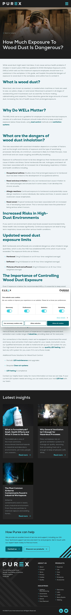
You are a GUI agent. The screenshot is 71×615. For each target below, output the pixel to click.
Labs (58, 592)
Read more (25, 455)
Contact (42, 569)
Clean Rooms (44, 596)
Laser (58, 595)
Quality (42, 580)
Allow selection (35, 323)
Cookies (42, 577)
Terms (41, 572)
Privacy (42, 574)
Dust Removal (44, 601)
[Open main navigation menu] (67, 4)
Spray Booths (61, 597)
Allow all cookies (58, 323)
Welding (59, 600)
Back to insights (9, 33)
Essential (60, 567)
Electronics (60, 589)
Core (58, 572)
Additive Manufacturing (44, 590)
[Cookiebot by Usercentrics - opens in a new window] (61, 290)
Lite (58, 569)
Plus (58, 574)
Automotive (43, 593)
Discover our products (37, 549)
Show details (61, 317)
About (42, 567)
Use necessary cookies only (13, 323)
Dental (42, 599)
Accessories (60, 580)
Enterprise (60, 577)
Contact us (14, 549)
